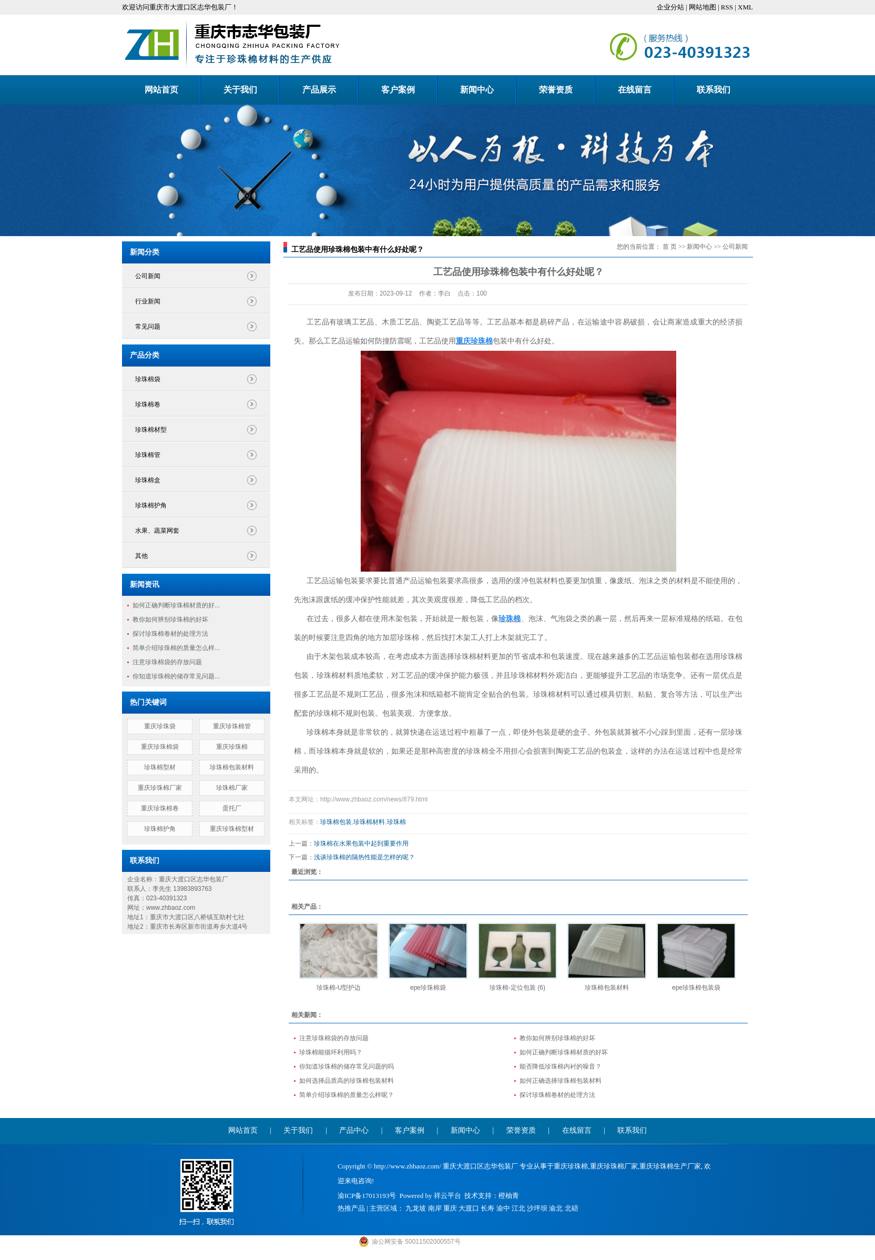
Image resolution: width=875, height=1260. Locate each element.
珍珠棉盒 (147, 480)
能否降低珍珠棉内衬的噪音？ (561, 1066)
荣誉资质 (556, 89)
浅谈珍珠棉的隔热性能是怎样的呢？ (364, 857)
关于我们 (240, 89)
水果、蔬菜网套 (157, 530)
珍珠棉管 (147, 455)
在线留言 (635, 89)
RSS (727, 7)
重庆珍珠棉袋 (160, 746)
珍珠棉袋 (147, 379)
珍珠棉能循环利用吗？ (330, 1052)
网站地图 (702, 7)
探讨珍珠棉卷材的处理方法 (170, 633)
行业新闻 (147, 301)
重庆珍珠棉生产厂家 (670, 1166)
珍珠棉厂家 (232, 787)
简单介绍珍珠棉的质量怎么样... (176, 648)
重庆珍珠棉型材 (232, 828)
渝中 (503, 1208)
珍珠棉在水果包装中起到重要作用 (361, 843)
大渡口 (469, 1208)
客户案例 (398, 89)
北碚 (571, 1208)
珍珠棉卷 (147, 404)
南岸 (435, 1208)
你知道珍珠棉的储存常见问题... (176, 676)
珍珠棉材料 (369, 822)
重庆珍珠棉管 (232, 726)
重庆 (450, 1208)
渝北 (556, 1208)
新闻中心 (477, 89)
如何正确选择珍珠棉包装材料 (561, 1080)
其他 (141, 556)
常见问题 (147, 326)
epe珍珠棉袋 (428, 987)
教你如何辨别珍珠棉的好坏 (170, 619)
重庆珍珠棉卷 (160, 808)
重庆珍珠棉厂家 (160, 787)
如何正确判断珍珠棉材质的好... (176, 605)
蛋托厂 (231, 808)
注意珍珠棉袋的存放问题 (167, 662)
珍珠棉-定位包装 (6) (517, 987)
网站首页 (161, 89)
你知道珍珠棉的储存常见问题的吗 (346, 1066)
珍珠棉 (396, 822)
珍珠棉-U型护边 (339, 987)
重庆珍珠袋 (160, 726)
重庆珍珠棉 (232, 746)
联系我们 (713, 89)
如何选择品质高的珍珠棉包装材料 (346, 1080)
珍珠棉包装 (336, 822)
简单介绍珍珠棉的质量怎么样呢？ (346, 1095)
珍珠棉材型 (151, 429)
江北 (518, 1208)
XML (745, 7)
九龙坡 (415, 1208)
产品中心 (354, 1130)
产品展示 (319, 89)
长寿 (487, 1208)
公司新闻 (147, 276)
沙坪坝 (537, 1208)
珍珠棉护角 (151, 505)
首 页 (670, 246)
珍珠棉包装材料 (232, 767)
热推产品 (351, 1208)
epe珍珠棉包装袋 (696, 987)
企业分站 (670, 7)
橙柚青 (508, 1196)
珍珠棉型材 (160, 767)
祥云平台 (447, 1196)
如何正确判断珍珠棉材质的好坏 (564, 1052)
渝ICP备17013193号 (367, 1196)
